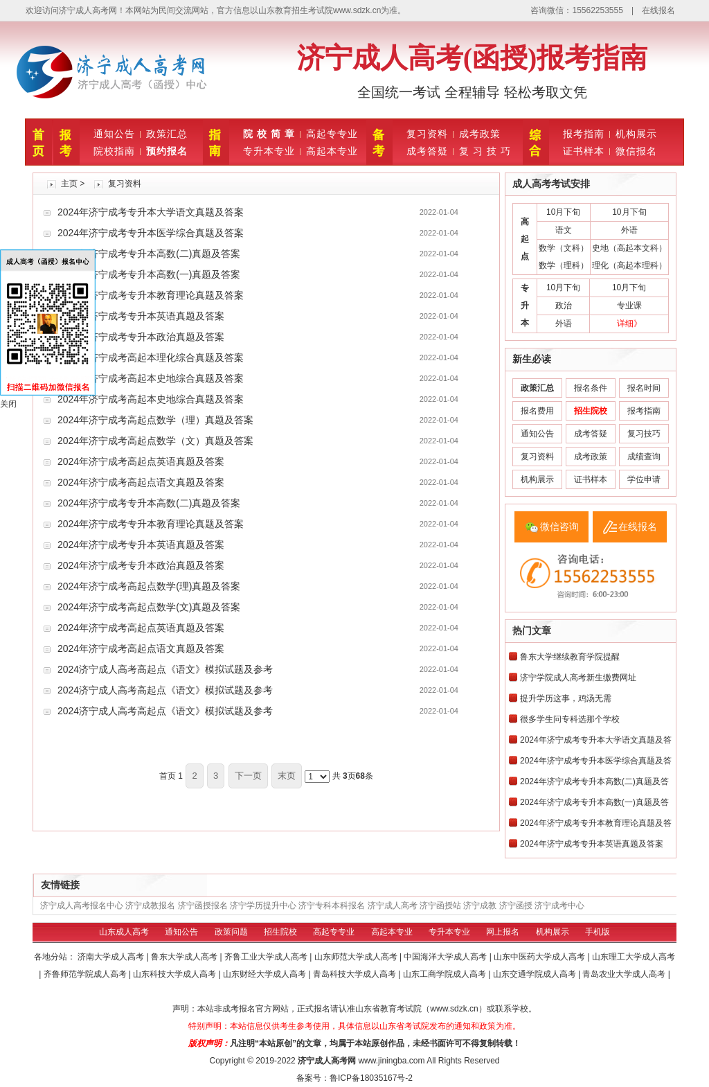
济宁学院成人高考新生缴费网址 (578, 677)
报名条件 (590, 388)
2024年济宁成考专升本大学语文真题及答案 (150, 212)
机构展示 (636, 133)
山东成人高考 (124, 932)
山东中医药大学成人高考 (540, 957)
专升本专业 (269, 151)
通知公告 (114, 133)
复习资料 (427, 133)
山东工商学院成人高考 (445, 974)
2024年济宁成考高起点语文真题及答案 (140, 482)
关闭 (8, 404)
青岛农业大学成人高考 (624, 974)
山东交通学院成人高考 (535, 974)
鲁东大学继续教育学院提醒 (570, 657)
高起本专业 (332, 151)
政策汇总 (167, 133)
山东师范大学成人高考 (357, 957)
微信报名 (636, 151)
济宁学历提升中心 (263, 905)
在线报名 (658, 10)
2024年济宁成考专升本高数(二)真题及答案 (148, 253)
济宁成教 (479, 905)
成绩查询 (644, 456)
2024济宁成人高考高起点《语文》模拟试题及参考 (165, 669)
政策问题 (231, 932)
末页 (287, 775)
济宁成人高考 (393, 905)
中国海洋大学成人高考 (446, 957)
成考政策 (480, 133)
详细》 (629, 323)
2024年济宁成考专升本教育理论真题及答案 (150, 295)
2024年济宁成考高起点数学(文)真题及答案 (148, 606)
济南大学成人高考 (112, 957)
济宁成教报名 (150, 905)
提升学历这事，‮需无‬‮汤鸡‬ (565, 698)
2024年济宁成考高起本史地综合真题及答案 (150, 378)
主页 (69, 183)
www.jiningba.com (391, 1061)
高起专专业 (332, 133)
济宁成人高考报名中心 (81, 905)
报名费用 (537, 411)
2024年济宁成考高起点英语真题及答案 (140, 461)
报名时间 (644, 388)
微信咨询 (559, 526)
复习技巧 (644, 434)
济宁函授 (515, 905)
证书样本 (583, 151)
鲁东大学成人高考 (185, 957)
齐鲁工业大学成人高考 (266, 957)
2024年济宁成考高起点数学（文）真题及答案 (155, 440)
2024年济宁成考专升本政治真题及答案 (140, 336)
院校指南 (114, 151)
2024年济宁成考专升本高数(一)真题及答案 (148, 274)
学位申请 (644, 479)
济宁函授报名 (203, 905)
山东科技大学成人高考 (175, 974)
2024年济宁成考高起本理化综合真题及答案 (150, 357)
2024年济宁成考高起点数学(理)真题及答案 (148, 586)
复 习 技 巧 (485, 151)
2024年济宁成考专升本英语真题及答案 (140, 315)
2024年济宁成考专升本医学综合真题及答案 (150, 232)
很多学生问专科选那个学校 (570, 719)
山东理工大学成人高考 (633, 957)
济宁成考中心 (559, 905)
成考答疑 (427, 151)
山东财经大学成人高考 (265, 974)
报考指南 (583, 133)
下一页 (248, 775)
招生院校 (280, 932)
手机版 (597, 932)
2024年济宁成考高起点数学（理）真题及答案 (155, 419)
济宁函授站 (440, 905)
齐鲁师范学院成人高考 (86, 974)
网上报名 (502, 932)
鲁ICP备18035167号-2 (371, 1078)
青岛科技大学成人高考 (355, 974)
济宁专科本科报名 (331, 905)
